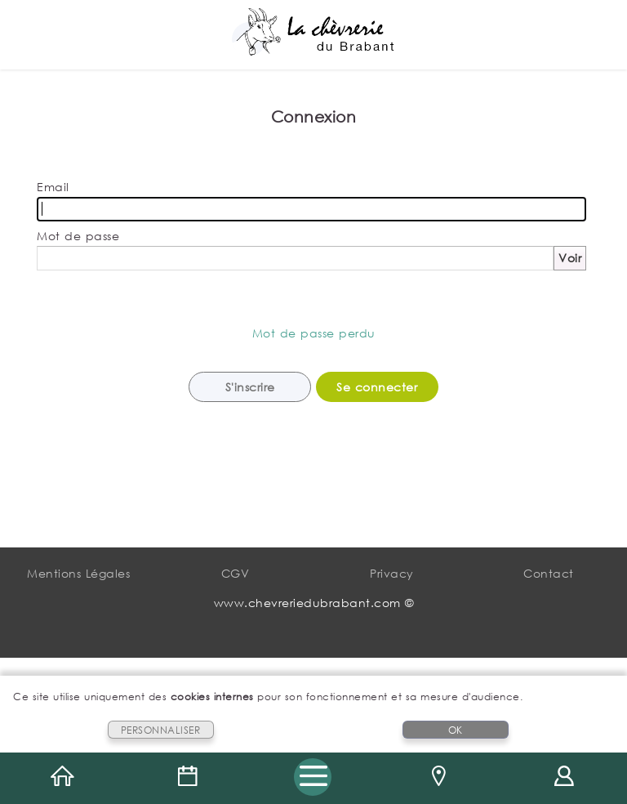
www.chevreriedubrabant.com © (314, 603)
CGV (235, 573)
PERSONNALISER (161, 730)
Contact (548, 573)
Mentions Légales (78, 573)
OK (455, 730)
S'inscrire (250, 387)
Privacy (392, 573)
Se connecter (376, 387)
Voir (569, 258)
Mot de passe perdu (314, 333)
